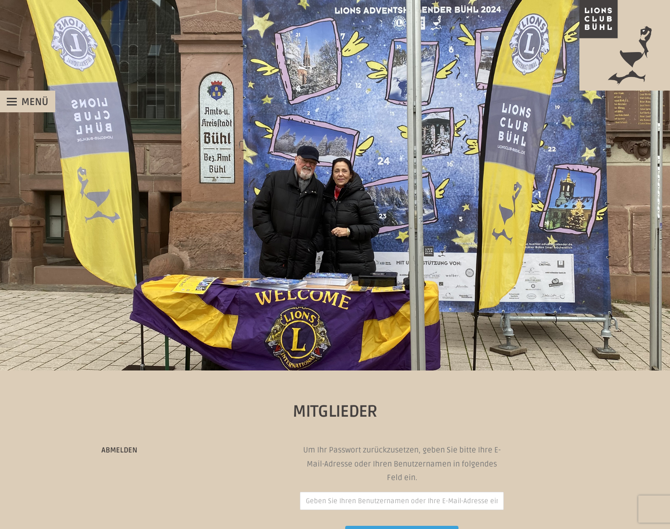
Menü (34, 102)
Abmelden (119, 450)
